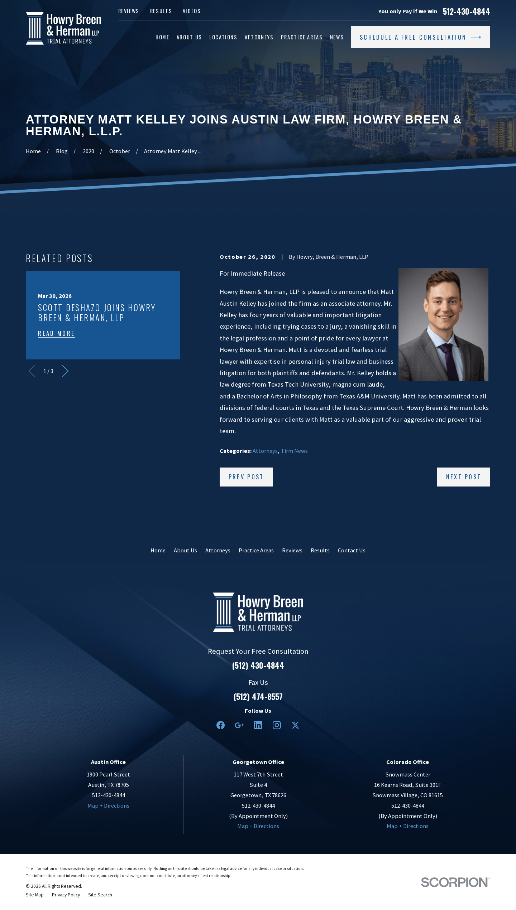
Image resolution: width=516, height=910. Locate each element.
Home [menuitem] (162, 37)
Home (158, 550)
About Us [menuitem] (189, 37)
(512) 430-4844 (258, 665)
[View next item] (65, 371)
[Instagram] (277, 725)
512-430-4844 (466, 11)
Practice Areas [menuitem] (302, 37)
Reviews (129, 11)
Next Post (464, 476)
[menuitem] (35, 895)
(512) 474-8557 (258, 697)
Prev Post (246, 476)
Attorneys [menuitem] (259, 37)
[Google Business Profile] (239, 725)
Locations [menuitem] (223, 37)
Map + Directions (108, 805)
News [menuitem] (337, 37)
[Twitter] (295, 725)
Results (161, 11)
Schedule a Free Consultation (420, 37)
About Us (185, 550)
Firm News (295, 450)
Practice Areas (256, 550)
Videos (192, 11)
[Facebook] (220, 725)
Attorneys (265, 450)
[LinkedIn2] (258, 725)
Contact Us (352, 550)
